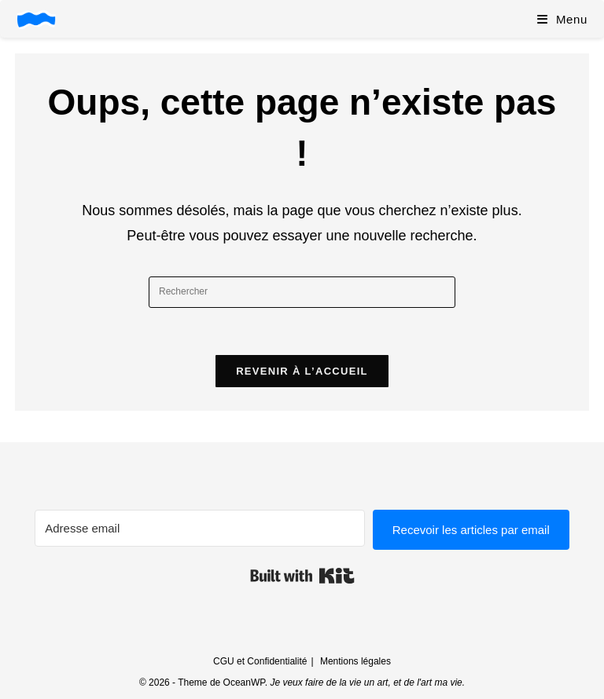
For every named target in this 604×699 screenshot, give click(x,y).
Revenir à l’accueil (302, 371)
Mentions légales (355, 661)
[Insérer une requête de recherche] (302, 292)
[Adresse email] (199, 528)
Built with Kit (302, 576)
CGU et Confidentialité (260, 661)
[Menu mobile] (562, 19)
